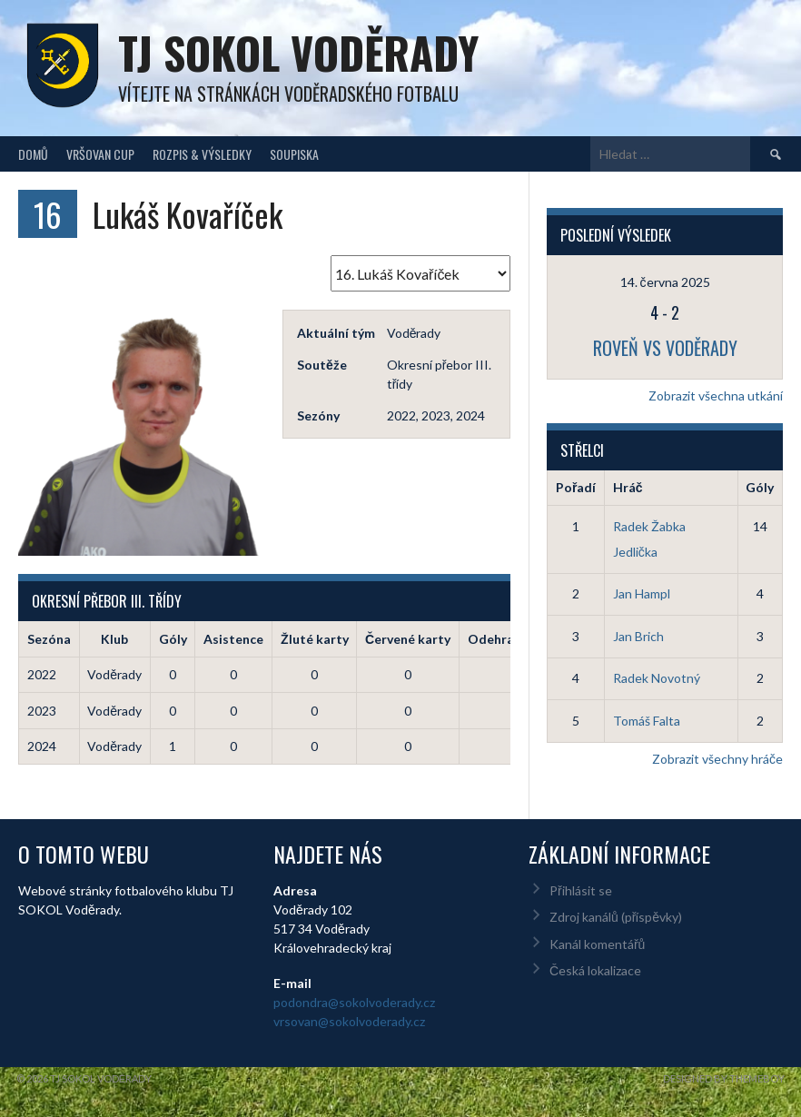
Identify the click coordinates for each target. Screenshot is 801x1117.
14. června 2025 (665, 282)
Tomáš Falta (646, 720)
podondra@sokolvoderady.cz (354, 1002)
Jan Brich (638, 636)
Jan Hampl (641, 593)
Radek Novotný (656, 678)
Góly (760, 487)
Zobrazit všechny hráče (717, 758)
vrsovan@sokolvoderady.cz (349, 1021)
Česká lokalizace (595, 970)
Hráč (628, 487)
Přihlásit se (580, 890)
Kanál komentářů (597, 944)
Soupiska (294, 153)
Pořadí (576, 487)
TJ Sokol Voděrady (298, 52)
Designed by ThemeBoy (724, 1078)
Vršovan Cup (100, 153)
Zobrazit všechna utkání (715, 395)
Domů (33, 153)
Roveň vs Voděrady (665, 347)
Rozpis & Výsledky (202, 153)
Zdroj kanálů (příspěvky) (615, 916)
